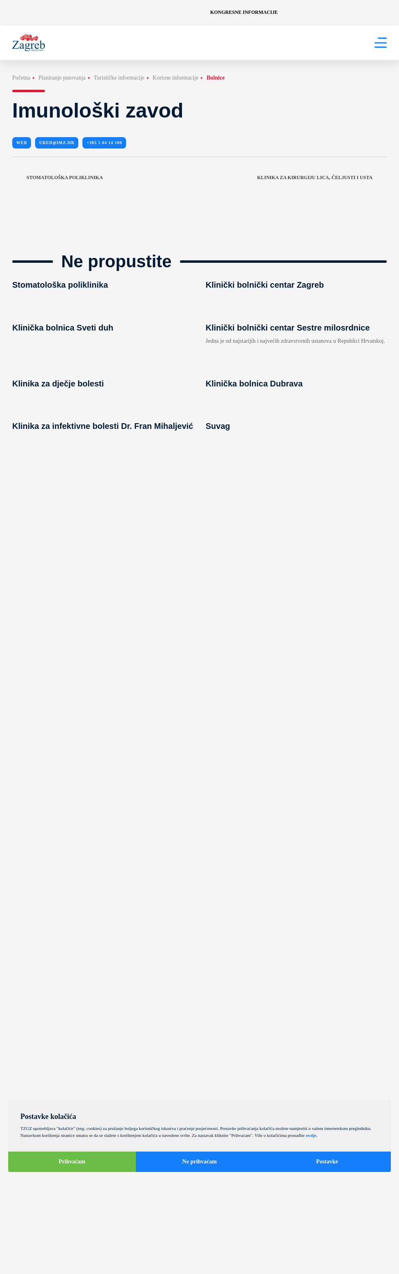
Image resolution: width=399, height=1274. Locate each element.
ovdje (311, 1135)
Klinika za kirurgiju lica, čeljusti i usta (322, 177)
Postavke (327, 1162)
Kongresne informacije (244, 12)
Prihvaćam (72, 1162)
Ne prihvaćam (199, 1162)
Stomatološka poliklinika (57, 177)
